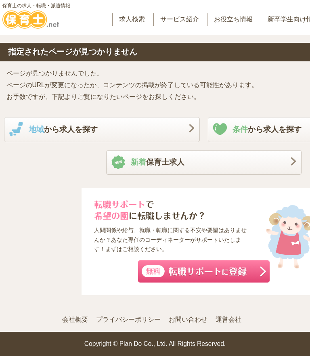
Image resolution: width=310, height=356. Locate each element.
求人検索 (132, 19)
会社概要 (75, 319)
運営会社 (228, 319)
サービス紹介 (179, 19)
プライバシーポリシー (128, 319)
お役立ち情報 (233, 19)
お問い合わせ (188, 319)
